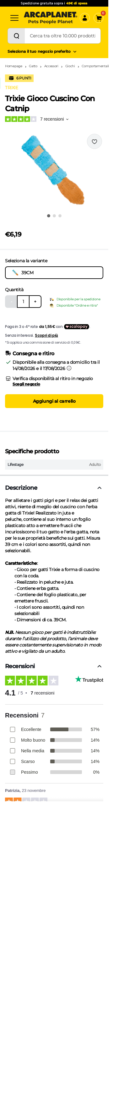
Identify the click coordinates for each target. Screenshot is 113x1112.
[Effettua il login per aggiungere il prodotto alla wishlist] (94, 141)
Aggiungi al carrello (54, 401)
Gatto (33, 66)
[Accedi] (85, 18)
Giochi (70, 66)
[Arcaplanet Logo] (50, 18)
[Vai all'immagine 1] (48, 215)
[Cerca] (16, 35)
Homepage (13, 66)
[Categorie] (14, 18)
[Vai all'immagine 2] (54, 215)
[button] (54, 171)
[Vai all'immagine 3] (60, 215)
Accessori (51, 66)
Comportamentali (95, 66)
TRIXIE (11, 87)
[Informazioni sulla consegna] (69, 368)
